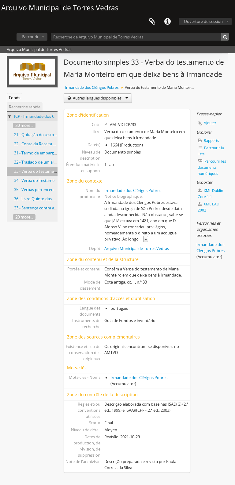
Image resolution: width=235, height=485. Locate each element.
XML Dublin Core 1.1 (210, 193)
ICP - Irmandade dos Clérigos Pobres (47, 116)
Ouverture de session (203, 21)
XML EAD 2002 (208, 207)
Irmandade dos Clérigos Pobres (92, 87)
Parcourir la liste (211, 151)
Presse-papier (152, 21)
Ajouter (210, 122)
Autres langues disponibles (100, 98)
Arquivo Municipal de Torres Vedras (136, 248)
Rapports (208, 140)
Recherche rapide (24, 107)
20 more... (24, 125)
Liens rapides (167, 21)
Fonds (14, 97)
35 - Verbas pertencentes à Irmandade (48, 189)
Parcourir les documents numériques (212, 167)
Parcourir (30, 36)
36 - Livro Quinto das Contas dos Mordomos (54, 198)
